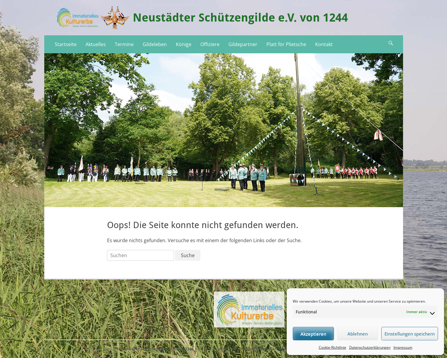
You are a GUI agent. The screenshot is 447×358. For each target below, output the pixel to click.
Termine (124, 44)
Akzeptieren (313, 334)
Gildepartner (242, 44)
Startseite (66, 44)
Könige (183, 44)
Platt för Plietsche (286, 44)
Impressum (402, 347)
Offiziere (209, 44)
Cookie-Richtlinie (332, 347)
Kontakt (324, 44)
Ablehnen (357, 334)
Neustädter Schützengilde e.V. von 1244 (240, 17)
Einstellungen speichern (410, 334)
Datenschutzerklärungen (369, 347)
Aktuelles (96, 44)
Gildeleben (155, 44)
